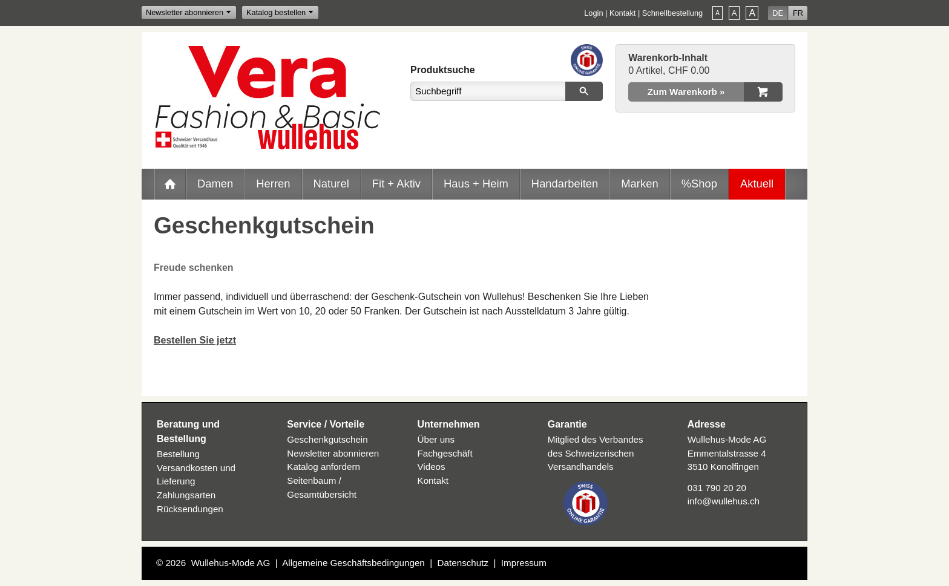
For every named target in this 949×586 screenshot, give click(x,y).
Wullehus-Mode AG (231, 563)
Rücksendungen (190, 509)
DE (777, 13)
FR (798, 13)
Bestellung (178, 454)
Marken (639, 183)
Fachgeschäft (445, 453)
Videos (431, 466)
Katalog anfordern (323, 466)
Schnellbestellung (672, 13)
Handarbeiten (564, 183)
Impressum (524, 563)
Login (593, 13)
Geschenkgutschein (327, 439)
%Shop (699, 183)
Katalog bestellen (276, 12)
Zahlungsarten (186, 495)
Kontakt (622, 13)
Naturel (331, 183)
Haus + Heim (476, 183)
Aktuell (756, 183)
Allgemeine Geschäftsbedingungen (353, 563)
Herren (273, 183)
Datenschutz (463, 563)
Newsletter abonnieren (184, 12)
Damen (215, 183)
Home (170, 184)
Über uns (436, 439)
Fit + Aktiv (396, 183)
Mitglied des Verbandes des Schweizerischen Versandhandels (595, 453)
